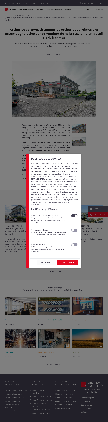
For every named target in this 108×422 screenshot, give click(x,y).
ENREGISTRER (46, 262)
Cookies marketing (50, 247)
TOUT (67, 262)
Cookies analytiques (50, 233)
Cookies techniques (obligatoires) (50, 218)
